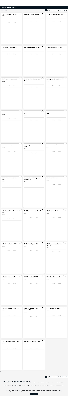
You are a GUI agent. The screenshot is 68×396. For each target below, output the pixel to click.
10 (62, 10)
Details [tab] (8, 22)
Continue (34, 394)
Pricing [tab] (14, 22)
